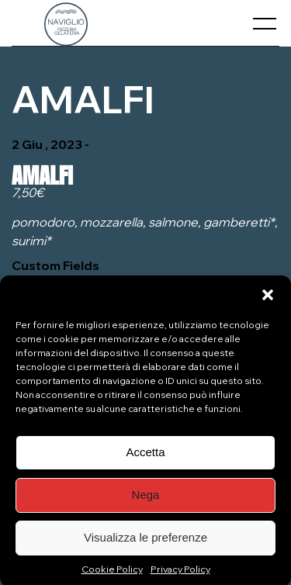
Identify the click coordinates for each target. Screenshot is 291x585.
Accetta (145, 458)
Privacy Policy (180, 574)
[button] (267, 300)
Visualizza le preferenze (145, 543)
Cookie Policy (112, 574)
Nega (146, 500)
